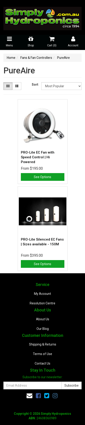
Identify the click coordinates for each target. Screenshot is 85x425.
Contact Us (42, 363)
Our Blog (42, 329)
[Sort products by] (61, 86)
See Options (42, 177)
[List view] (16, 86)
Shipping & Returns (42, 344)
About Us (42, 319)
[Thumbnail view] (7, 86)
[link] (38, 395)
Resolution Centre (42, 303)
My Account (42, 294)
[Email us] (29, 395)
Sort (35, 84)
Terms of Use (42, 354)
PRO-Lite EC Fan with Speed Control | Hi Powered (37, 157)
